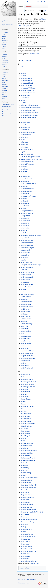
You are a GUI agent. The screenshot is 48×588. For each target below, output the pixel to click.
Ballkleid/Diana (25, 416)
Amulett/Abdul (25, 176)
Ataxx (22, 333)
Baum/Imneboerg (26, 480)
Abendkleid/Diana (26, 80)
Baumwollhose (25, 490)
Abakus (23, 73)
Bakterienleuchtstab (27, 406)
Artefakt (23, 289)
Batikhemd (24, 465)
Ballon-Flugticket (26, 426)
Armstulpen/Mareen (27, 284)
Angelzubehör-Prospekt (28, 196)
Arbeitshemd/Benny (27, 243)
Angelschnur (25, 193)
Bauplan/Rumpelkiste (27, 497)
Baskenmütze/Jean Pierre (29, 458)
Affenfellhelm (25, 125)
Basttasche (24, 463)
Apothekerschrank (26, 233)
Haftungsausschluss (23, 583)
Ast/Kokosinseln (26, 319)
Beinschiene (25, 517)
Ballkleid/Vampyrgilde (27, 423)
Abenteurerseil (25, 95)
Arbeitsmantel (25, 250)
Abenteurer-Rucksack (28, 93)
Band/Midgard (25, 436)
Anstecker (24, 208)
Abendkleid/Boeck (26, 78)
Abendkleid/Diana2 (27, 83)
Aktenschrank (25, 144)
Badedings (24, 389)
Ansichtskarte (25, 206)
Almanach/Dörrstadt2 (27, 164)
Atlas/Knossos (25, 338)
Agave (23, 139)
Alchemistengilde (23, 26)
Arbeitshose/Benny (27, 245)
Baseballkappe (25, 455)
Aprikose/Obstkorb (27, 240)
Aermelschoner (25, 122)
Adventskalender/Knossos (29, 115)
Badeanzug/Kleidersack (28, 382)
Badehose (24, 394)
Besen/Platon (25, 558)
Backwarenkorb (26, 377)
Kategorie (22, 568)
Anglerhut (24, 198)
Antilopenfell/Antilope (27, 211)
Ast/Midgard (24, 321)
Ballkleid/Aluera (26, 414)
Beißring (23, 527)
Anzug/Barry (25, 218)
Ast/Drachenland (26, 304)
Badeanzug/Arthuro (27, 379)
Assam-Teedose (26, 297)
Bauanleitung (25, 468)
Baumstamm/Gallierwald (28, 485)
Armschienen (25, 282)
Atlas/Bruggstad (26, 336)
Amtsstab (24, 174)
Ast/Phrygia (24, 326)
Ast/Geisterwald (26, 311)
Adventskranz (25, 120)
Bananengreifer (26, 433)
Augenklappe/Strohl (27, 353)
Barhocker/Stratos (26, 445)
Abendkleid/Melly (26, 85)
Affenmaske (24, 137)
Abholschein (25, 98)
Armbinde (24, 270)
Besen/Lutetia (25, 554)
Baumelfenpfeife (26, 482)
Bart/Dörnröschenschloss (29, 450)
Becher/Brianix (25, 502)
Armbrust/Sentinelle (27, 277)
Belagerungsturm (26, 529)
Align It (23, 152)
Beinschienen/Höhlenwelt (29, 519)
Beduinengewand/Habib (28, 509)
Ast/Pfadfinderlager (27, 324)
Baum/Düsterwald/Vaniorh (29, 477)
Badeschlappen (26, 399)
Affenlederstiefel (26, 135)
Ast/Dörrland (25, 309)
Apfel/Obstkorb (25, 228)
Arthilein (23, 292)
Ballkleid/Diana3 (26, 421)
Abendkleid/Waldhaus (28, 88)
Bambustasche (25, 431)
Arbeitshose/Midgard (27, 248)
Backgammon (25, 374)
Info (27, 568)
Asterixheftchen (26, 331)
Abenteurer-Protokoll (27, 90)
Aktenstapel (24, 147)
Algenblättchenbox (27, 149)
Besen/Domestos (26, 546)
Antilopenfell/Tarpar (27, 213)
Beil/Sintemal (25, 514)
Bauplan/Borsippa (26, 495)
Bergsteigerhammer (27, 534)
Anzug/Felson (25, 220)
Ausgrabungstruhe (27, 356)
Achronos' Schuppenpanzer (30, 105)
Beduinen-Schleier (27, 507)
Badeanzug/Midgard (27, 384)
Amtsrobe (24, 171)
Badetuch (24, 404)
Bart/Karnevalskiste (27, 453)
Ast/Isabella (24, 314)
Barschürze (24, 448)
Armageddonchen (26, 262)
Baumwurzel (25, 492)
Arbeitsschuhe (25, 252)
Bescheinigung (25, 544)
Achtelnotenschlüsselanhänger (31, 107)
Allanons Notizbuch (27, 154)
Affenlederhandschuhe (28, 132)
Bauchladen (24, 470)
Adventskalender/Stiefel (28, 117)
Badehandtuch (25, 391)
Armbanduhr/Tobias (27, 267)
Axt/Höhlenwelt (25, 360)
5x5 (22, 67)
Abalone (23, 76)
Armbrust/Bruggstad (27, 272)
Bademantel (24, 396)
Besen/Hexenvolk (26, 549)
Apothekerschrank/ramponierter (31, 235)
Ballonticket (24, 428)
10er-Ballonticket (26, 60)
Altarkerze (24, 166)
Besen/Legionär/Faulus (28, 551)
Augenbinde (24, 348)
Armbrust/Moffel (26, 274)
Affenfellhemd (25, 127)
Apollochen (24, 230)
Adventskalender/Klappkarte (30, 112)
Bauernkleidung (26, 473)
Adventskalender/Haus (28, 110)
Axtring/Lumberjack (27, 368)
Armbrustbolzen (26, 279)
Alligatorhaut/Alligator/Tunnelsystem (32, 159)
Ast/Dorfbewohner (26, 302)
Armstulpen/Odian (26, 287)
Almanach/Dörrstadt (27, 161)
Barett (23, 441)
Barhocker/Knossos (27, 443)
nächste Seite (34, 54)
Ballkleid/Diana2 (26, 419)
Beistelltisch (24, 524)
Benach (23, 532)
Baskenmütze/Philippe (28, 460)
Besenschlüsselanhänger (29, 561)
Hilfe (44, 11)
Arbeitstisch (24, 257)
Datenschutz (21, 579)
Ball (22, 409)
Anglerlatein (24, 201)
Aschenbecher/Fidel (27, 294)
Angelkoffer (24, 186)
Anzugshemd (25, 223)
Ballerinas (24, 411)
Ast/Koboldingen (26, 316)
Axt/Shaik (24, 363)
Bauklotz (23, 475)
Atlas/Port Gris (25, 341)
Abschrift (23, 103)
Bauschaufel (25, 500)
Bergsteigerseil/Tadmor (28, 536)
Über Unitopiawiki (31, 579)
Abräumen (24, 100)
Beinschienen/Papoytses (29, 522)
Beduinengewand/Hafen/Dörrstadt (32, 512)
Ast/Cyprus (24, 299)
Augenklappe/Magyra (27, 351)
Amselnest (24, 169)
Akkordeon (24, 142)
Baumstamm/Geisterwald (29, 487)
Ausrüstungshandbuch (28, 358)
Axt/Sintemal (25, 365)
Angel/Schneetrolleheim (28, 184)
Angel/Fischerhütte (27, 179)
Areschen (24, 260)
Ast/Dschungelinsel (27, 306)
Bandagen (24, 438)
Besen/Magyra (25, 556)
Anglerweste (25, 203)
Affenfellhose (25, 130)
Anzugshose (25, 225)
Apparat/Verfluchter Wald (29, 238)
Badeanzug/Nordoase (28, 387)
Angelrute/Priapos (26, 191)
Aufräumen (24, 346)
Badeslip (23, 401)
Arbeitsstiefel (25, 255)
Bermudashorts (26, 541)
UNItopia (43, 19)
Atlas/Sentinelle (26, 343)
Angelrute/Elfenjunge (27, 189)
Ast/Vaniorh (24, 328)
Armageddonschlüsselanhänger (31, 265)
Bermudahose (25, 539)
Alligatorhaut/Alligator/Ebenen (30, 157)
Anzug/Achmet (25, 216)
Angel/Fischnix (25, 181)
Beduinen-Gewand (27, 504)
